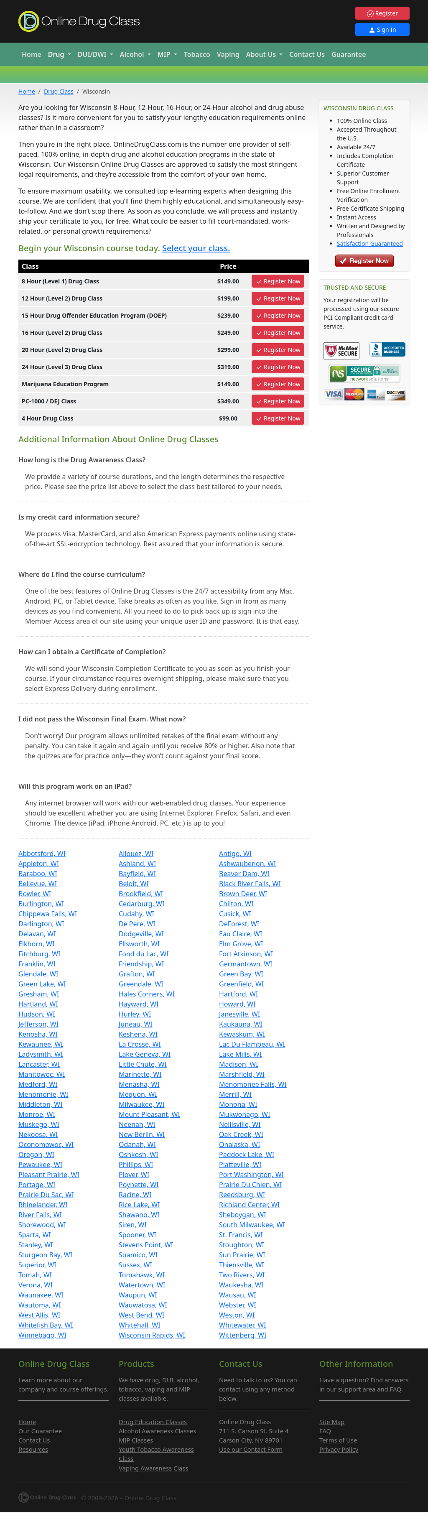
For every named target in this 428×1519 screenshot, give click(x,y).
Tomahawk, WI (142, 1274)
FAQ (325, 1431)
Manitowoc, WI (41, 1074)
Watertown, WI (142, 1285)
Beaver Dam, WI (244, 873)
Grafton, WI (137, 974)
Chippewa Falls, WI (47, 913)
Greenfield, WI (241, 984)
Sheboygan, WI (242, 1214)
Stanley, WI (35, 1244)
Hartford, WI (238, 994)
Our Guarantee (40, 1431)
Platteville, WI (240, 1164)
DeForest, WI (239, 923)
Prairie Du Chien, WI (250, 1184)
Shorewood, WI (42, 1224)
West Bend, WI (141, 1315)
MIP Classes (136, 1440)
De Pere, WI (137, 923)
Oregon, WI (36, 1154)
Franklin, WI (37, 963)
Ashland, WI (137, 863)
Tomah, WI (35, 1274)
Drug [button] (57, 54)
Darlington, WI (41, 923)
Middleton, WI (40, 1104)
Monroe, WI (36, 1114)
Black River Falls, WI (250, 883)
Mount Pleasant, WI (149, 1114)
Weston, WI (237, 1315)
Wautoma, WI (39, 1305)
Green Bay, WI (241, 974)
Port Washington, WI (251, 1174)
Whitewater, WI (242, 1325)
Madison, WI (238, 1064)
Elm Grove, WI (241, 943)
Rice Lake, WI (139, 1204)
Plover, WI (134, 1174)
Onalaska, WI (239, 1144)
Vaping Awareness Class (154, 1468)
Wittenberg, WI (242, 1335)
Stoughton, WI (241, 1244)
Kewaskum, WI (242, 1034)
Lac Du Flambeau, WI (252, 1044)
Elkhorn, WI (36, 943)
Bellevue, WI (37, 883)
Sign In (382, 29)
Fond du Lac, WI (144, 953)
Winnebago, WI (42, 1335)
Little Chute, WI (143, 1064)
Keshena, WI (138, 1034)
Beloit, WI (134, 883)
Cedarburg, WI (141, 903)
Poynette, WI (138, 1184)
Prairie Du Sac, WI (46, 1194)
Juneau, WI (136, 1024)
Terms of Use (338, 1440)
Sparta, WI (34, 1234)
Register (382, 13)
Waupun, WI (138, 1295)
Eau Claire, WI (240, 933)
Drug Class (59, 91)
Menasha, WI (139, 1084)
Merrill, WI (235, 1094)
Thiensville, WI (241, 1264)
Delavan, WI (37, 933)
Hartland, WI (38, 1004)
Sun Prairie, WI (242, 1254)
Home (31, 54)
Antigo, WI (235, 853)
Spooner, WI (137, 1234)
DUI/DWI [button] (93, 54)
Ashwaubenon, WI (247, 863)
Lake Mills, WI (240, 1054)
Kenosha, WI (38, 1034)
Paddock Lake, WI (246, 1154)
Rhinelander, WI (43, 1204)
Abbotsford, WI (42, 853)
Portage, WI (36, 1184)
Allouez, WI (136, 853)
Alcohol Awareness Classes (157, 1431)
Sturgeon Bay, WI (45, 1254)
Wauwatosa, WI (143, 1305)
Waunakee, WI (41, 1295)
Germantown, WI (245, 963)
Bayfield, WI (137, 873)
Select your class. (196, 248)
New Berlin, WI (142, 1134)
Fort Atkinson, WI (246, 953)
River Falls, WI (40, 1214)
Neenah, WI (137, 1124)
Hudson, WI (36, 1014)
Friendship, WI (141, 963)
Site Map (331, 1421)
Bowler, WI (34, 893)
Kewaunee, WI (40, 1044)
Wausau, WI (237, 1295)
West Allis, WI (39, 1315)
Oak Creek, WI (241, 1134)
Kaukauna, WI (240, 1024)
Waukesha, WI (241, 1285)
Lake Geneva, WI (145, 1054)
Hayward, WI (138, 1004)
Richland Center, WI (249, 1204)
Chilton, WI (236, 903)
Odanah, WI (137, 1144)
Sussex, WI (135, 1264)
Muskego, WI (38, 1124)
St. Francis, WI (241, 1234)
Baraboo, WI (37, 873)
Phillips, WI (136, 1164)
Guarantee (348, 54)
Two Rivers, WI (242, 1274)
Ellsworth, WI (139, 943)
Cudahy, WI (136, 913)
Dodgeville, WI (141, 933)
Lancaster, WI (39, 1064)
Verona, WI (35, 1285)
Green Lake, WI (42, 984)
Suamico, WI (138, 1254)
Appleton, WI (38, 863)
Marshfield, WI (242, 1074)
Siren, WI (133, 1224)
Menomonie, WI (43, 1094)
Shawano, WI (139, 1214)
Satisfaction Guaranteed (370, 243)
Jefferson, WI (38, 1024)
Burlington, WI (41, 903)
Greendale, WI (141, 984)
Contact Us (307, 54)
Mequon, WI (138, 1094)
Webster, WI (237, 1305)
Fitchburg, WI (39, 953)
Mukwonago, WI (244, 1114)
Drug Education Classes (153, 1421)
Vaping (228, 54)
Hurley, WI (135, 1014)
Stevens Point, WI (146, 1244)
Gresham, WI (38, 994)
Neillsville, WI (240, 1124)
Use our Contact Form (251, 1449)
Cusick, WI (235, 913)
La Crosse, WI (140, 1044)
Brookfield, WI (141, 893)
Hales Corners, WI (147, 994)
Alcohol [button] (133, 54)
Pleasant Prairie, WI (48, 1174)
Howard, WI (237, 1004)
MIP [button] (165, 54)
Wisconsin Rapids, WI (152, 1335)
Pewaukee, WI (40, 1164)
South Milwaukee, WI (252, 1224)
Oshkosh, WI (138, 1154)
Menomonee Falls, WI (253, 1084)
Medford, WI (37, 1084)
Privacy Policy (338, 1449)
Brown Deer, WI (243, 893)
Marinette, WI (140, 1074)
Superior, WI (37, 1264)
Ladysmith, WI (40, 1054)
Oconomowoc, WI (46, 1144)
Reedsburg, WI (242, 1194)
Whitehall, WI (139, 1325)
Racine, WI (135, 1194)
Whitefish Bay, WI (45, 1325)
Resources (33, 1449)
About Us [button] (262, 54)
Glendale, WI (38, 974)
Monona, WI (238, 1104)
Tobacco (197, 54)
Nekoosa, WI (38, 1134)
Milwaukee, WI (142, 1104)
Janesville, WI (239, 1014)
